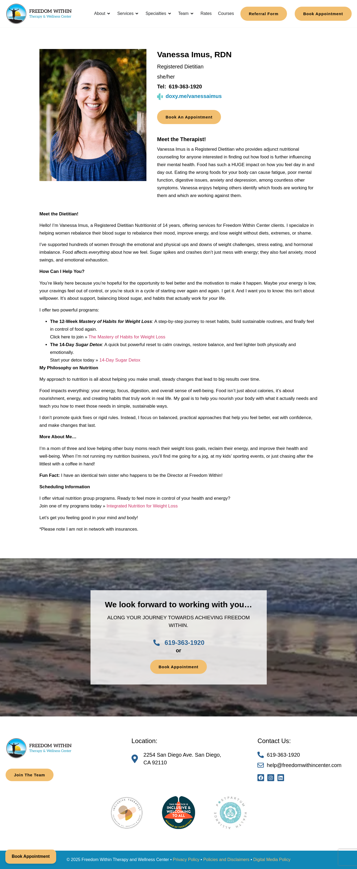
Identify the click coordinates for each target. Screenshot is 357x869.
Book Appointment (31, 856)
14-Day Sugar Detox (119, 360)
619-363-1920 (185, 86)
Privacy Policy (186, 859)
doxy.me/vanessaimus (194, 96)
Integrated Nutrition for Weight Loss (142, 506)
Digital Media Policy (271, 859)
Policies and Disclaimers (226, 859)
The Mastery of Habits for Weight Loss (126, 336)
